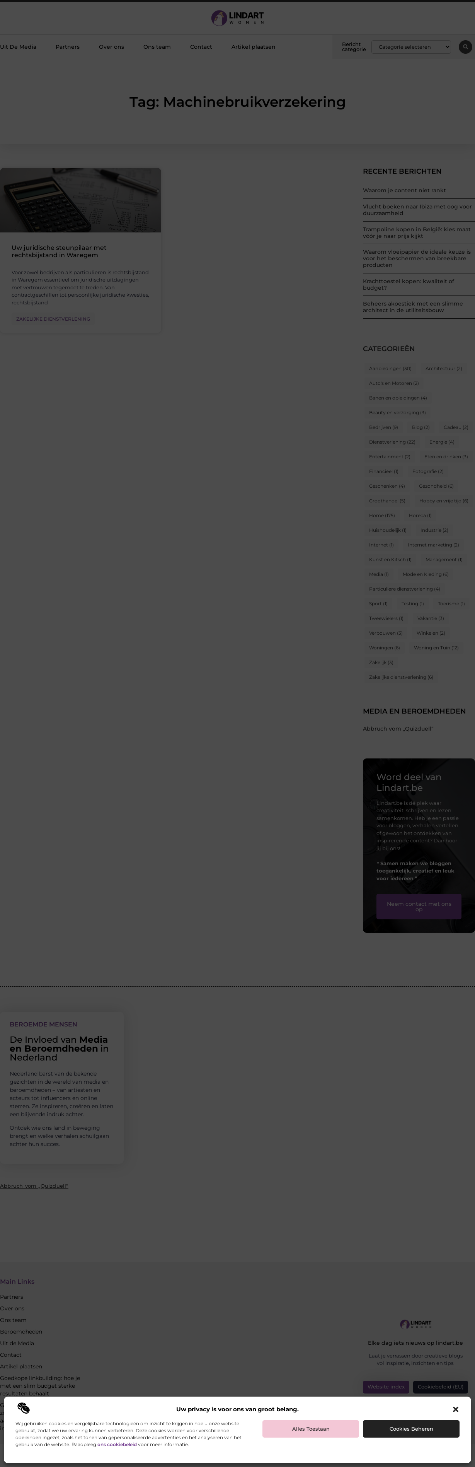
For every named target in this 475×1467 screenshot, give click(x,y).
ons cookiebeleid (117, 1444)
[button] (456, 1409)
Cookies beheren (411, 1429)
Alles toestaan (311, 1429)
